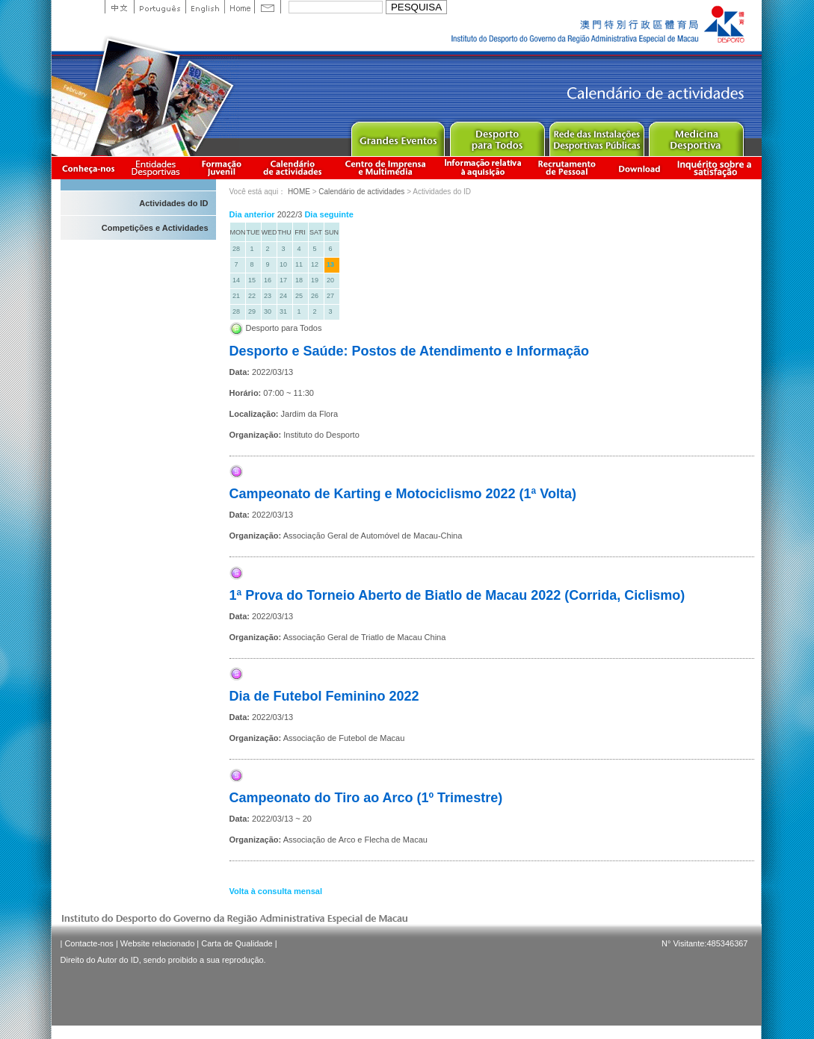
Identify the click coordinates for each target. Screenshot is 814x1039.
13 (330, 264)
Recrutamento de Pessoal (567, 167)
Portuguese (159, 6)
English (204, 6)
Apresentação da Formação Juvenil (221, 167)
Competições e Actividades (155, 227)
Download (639, 167)
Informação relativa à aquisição (483, 167)
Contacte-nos (88, 943)
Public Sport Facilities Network (596, 135)
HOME (299, 191)
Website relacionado (157, 943)
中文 (119, 6)
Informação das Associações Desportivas (158, 167)
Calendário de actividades (293, 167)
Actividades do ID (173, 203)
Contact (267, 6)
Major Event (397, 135)
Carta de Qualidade (236, 943)
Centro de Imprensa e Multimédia (386, 167)
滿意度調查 (717, 167)
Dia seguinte (328, 214)
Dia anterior (252, 214)
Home (239, 6)
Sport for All (496, 135)
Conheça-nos (88, 167)
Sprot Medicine (695, 135)
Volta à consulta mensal (276, 891)
